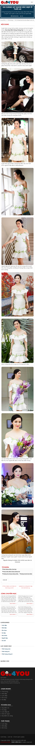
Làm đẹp (4, 625)
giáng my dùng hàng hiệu (11, 573)
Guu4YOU (3, 20)
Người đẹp (5, 638)
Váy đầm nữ (5, 708)
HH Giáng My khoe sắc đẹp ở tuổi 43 (24, 20)
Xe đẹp (4, 633)
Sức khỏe (4, 635)
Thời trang (10, 20)
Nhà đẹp (4, 627)
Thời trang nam (6, 649)
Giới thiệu (3, 737)
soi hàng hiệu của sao (10, 569)
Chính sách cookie (18, 737)
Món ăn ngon (6, 714)
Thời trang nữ (5, 651)
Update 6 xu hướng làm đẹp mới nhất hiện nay (25, 587)
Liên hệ (10, 737)
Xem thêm (13, 603)
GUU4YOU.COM (5, 742)
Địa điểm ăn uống (7, 716)
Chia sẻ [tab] (5, 580)
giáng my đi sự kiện (26, 573)
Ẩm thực (4, 630)
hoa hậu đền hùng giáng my (12, 571)
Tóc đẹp (4, 710)
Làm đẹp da (5, 712)
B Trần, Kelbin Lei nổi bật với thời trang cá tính (9, 587)
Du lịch (4, 640)
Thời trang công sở (7, 654)
